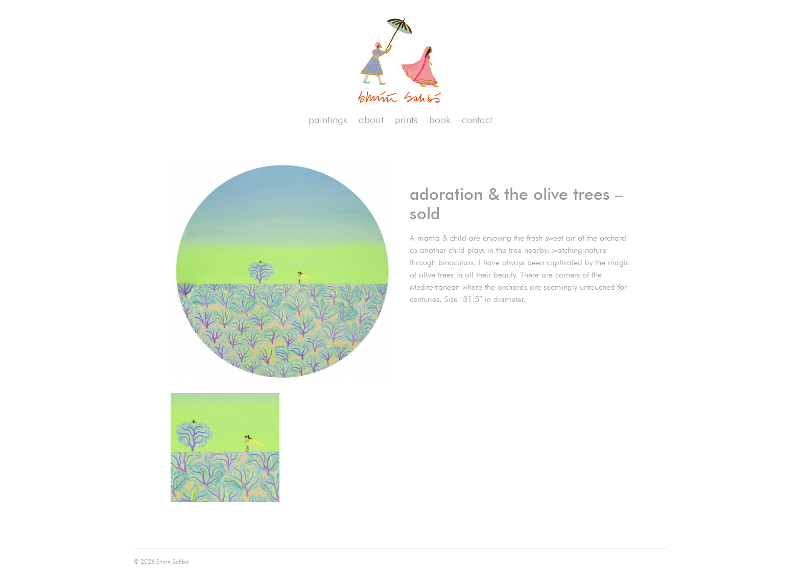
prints (406, 119)
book (440, 119)
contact (477, 119)
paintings (328, 119)
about (371, 119)
